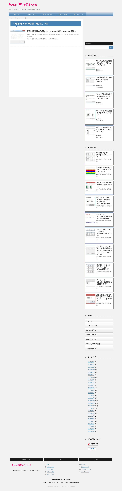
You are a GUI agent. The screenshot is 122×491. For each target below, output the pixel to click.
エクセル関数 (91, 335)
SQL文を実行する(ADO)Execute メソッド (104, 155)
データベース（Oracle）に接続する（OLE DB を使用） (104, 216)
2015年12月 (91, 400)
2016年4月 (91, 390)
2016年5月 (91, 387)
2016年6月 (91, 385)
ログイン (83, 464)
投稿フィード (85, 467)
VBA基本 (39, 34)
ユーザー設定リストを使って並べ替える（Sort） (104, 79)
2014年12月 (91, 431)
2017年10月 (91, 369)
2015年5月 (91, 418)
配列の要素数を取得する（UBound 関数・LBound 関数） (52, 31)
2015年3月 (91, 424)
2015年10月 (91, 406)
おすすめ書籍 (91, 348)
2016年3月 (91, 393)
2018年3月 (91, 362)
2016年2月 (91, 395)
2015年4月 (91, 421)
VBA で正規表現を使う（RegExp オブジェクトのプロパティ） (104, 96)
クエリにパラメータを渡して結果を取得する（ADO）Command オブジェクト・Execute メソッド (104, 250)
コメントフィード (86, 469)
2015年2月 (91, 426)
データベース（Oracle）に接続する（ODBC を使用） (104, 282)
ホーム (48, 464)
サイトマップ (50, 474)
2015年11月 (91, 403)
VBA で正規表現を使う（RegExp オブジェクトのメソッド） (104, 63)
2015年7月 (91, 413)
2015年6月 (91, 416)
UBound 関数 (52, 34)
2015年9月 (91, 408)
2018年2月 (91, 364)
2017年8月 (91, 375)
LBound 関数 (44, 34)
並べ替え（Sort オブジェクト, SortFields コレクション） (104, 170)
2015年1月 (91, 429)
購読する (89, 43)
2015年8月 (91, 411)
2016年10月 (91, 377)
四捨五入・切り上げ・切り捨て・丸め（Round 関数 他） (104, 267)
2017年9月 (91, 372)
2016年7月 (91, 382)
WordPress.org (85, 472)
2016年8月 (91, 380)
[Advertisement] (45, 69)
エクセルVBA (64, 34)
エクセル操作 (91, 330)
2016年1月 (91, 398)
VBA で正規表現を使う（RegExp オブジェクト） (104, 113)
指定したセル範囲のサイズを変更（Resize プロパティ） (104, 129)
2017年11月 (91, 367)
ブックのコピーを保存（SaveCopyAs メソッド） (104, 184)
